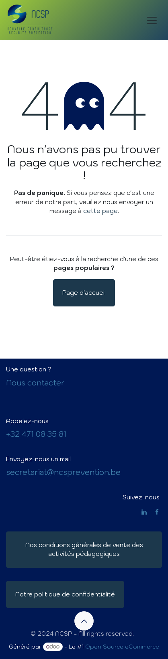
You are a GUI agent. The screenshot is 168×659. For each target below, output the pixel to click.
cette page (100, 211)
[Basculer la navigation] (152, 20)
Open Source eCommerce (122, 646)
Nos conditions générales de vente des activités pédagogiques (84, 549)
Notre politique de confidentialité (65, 594)
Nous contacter (35, 382)
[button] (84, 621)
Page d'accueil (84, 292)
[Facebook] (157, 512)
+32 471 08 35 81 (36, 434)
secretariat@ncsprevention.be (63, 472)
